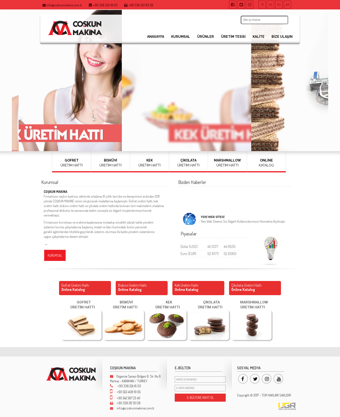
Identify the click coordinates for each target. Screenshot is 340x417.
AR (287, 5)
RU (279, 5)
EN (270, 5)
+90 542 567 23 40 (125, 398)
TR (262, 5)
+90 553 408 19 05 (125, 392)
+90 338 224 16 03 (125, 386)
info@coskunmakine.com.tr (132, 408)
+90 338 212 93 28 (125, 403)
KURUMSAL (180, 36)
